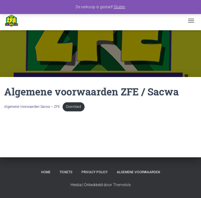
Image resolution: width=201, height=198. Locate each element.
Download (73, 106)
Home (46, 172)
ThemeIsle (122, 185)
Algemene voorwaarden (138, 172)
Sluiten (119, 7)
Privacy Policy (95, 172)
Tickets (66, 172)
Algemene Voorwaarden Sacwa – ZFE (32, 106)
